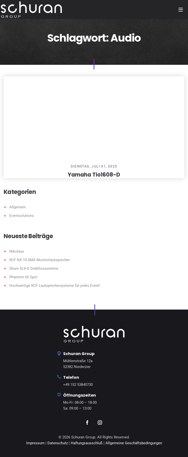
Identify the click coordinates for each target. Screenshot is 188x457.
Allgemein (17, 207)
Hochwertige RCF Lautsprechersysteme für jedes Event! (54, 285)
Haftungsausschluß (87, 443)
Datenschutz (57, 443)
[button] (11, 446)
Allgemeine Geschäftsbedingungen (134, 443)
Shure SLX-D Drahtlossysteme (33, 268)
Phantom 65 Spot (23, 277)
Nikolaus (16, 251)
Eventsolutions (21, 215)
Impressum (35, 443)
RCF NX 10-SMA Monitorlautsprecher (39, 260)
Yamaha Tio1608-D (94, 174)
